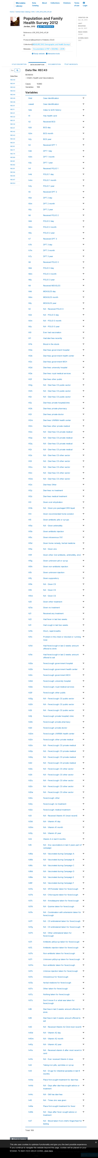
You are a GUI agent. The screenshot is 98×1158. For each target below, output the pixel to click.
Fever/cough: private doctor (55, 728)
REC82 (12, 165)
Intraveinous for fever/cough (55, 977)
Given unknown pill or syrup (55, 561)
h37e (30, 912)
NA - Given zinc (50, 549)
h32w (30, 792)
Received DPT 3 (50, 239)
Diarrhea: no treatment (53, 490)
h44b (30, 1085)
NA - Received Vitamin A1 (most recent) (60, 816)
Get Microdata (45, 27)
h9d (30, 291)
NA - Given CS (49, 584)
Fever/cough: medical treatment (56, 810)
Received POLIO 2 (51, 215)
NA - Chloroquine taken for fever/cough (60, 895)
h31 (29, 625)
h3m (30, 157)
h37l (30, 959)
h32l (30, 728)
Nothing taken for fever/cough (56, 994)
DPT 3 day (47, 244)
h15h (30, 566)
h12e (30, 373)
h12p (30, 438)
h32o (30, 745)
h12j (30, 403)
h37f (30, 921)
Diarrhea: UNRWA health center (57, 420)
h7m (30, 250)
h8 (29, 262)
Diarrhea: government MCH (55, 362)
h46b (30, 1112)
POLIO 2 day (48, 221)
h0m (30, 321)
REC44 (12, 139)
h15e (30, 549)
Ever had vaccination (52, 332)
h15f (30, 555)
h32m (30, 734)
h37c (30, 901)
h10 (29, 332)
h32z (30, 810)
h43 (30, 1071)
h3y (30, 163)
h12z (30, 496)
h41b (30, 1059)
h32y (30, 804)
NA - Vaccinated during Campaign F (58, 883)
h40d (30, 1033)
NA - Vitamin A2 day (52, 1033)
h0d (30, 315)
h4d (30, 174)
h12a (30, 350)
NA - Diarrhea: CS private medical (57, 432)
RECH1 (12, 83)
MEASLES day (49, 291)
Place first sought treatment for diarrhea (60, 1080)
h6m (30, 227)
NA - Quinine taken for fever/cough (58, 906)
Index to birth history (52, 110)
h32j (30, 716)
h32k (30, 722)
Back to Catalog (19, 1139)
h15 (29, 520)
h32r (30, 763)
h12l (30, 414)
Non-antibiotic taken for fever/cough (59, 953)
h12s (30, 455)
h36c (30, 865)
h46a (30, 1106)
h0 (29, 309)
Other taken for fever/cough (55, 988)
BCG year (47, 139)
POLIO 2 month (49, 227)
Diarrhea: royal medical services (57, 373)
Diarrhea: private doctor (53, 414)
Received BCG (49, 122)
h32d (30, 681)
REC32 (12, 124)
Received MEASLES (51, 285)
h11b (30, 344)
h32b (30, 669)
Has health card (50, 116)
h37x (30, 988)
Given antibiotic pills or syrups (56, 520)
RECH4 (12, 94)
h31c (30, 637)
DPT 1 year (48, 163)
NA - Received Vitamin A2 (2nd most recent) (62, 1027)
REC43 (12, 135)
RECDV (12, 183)
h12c (30, 362)
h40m (30, 1038)
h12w (30, 479)
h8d (30, 268)
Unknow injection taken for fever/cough (60, 971)
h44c (30, 1094)
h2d (30, 127)
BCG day (47, 127)
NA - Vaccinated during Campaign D (58, 871)
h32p (30, 751)
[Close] (96, 1142)
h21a (30, 607)
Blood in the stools (51, 344)
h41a (30, 1050)
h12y (30, 490)
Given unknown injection (53, 572)
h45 (30, 1100)
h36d (30, 871)
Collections (55, 3)
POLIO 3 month (49, 274)
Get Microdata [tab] (71, 64)
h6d (30, 221)
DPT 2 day (47, 198)
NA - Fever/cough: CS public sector (58, 698)
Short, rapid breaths (52, 631)
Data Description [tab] (37, 65)
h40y (30, 1044)
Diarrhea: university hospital (55, 367)
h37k (30, 953)
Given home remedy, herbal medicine (59, 543)
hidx (30, 110)
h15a (30, 525)
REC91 (12, 168)
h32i (30, 710)
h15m (30, 596)
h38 (30, 1009)
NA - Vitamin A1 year (52, 833)
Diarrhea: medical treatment (55, 496)
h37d (30, 906)
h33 (30, 816)
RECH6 (12, 102)
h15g (30, 561)
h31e (30, 654)
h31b (30, 631)
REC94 (12, 172)
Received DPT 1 (50, 145)
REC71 (12, 150)
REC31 (12, 120)
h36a (30, 854)
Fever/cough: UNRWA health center (58, 734)
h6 (29, 215)
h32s (30, 769)
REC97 (12, 179)
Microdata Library (20, 4)
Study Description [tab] (19, 64)
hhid (30, 98)
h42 (30, 1065)
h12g (30, 385)
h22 (30, 619)
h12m (30, 420)
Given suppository (51, 578)
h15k (30, 584)
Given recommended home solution (58, 514)
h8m (30, 274)
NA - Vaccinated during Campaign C (58, 865)
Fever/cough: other (51, 798)
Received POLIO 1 (50, 168)
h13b (30, 508)
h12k (30, 408)
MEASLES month (50, 297)
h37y (30, 994)
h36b (30, 860)
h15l (30, 590)
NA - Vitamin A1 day (51, 821)
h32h (30, 704)
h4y (30, 186)
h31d (30, 646)
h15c (30, 537)
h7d (30, 244)
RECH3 (12, 91)
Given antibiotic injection (53, 531)
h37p (30, 983)
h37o (30, 977)
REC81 (12, 161)
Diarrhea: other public (52, 379)
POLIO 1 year (49, 186)
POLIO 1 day (48, 174)
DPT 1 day (47, 151)
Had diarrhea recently (52, 338)
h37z (30, 1000)
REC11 (12, 109)
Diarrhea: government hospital (56, 350)
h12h (30, 391)
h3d (30, 151)
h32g (30, 698)
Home (12, 12)
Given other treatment (52, 602)
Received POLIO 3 (51, 262)
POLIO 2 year (49, 233)
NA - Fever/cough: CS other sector (58, 769)
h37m (30, 965)
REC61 (12, 146)
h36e (30, 877)
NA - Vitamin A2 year (52, 1044)
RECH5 (12, 98)
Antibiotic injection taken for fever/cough (60, 947)
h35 (30, 845)
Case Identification (51, 98)
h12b (30, 356)
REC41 (12, 128)
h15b (30, 531)
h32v (30, 786)
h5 (29, 192)
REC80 (12, 157)
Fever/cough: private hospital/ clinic (58, 716)
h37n (30, 971)
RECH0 (12, 80)
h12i (30, 397)
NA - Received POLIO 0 (53, 309)
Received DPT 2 (50, 192)
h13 (29, 502)
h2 (29, 122)
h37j (30, 947)
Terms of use (76, 4)
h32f (30, 692)
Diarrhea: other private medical (56, 426)
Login (85, 4)
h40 (30, 1027)
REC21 (12, 113)
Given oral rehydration (53, 502)
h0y (30, 326)
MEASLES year (49, 303)
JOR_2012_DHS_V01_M (43, 12)
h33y (30, 833)
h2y (30, 139)
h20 (30, 602)
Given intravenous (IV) (53, 537)
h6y (30, 233)
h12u (30, 467)
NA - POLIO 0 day (51, 315)
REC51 (12, 143)
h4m (30, 180)
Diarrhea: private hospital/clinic (56, 403)
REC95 (12, 176)
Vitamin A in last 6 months (54, 839)
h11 (29, 338)
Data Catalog (35, 4)
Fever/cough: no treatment (54, 804)
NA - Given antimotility (52, 525)
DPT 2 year (48, 209)
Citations (67, 3)
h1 (29, 116)
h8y (30, 280)
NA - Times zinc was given (54, 1100)
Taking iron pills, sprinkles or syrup (58, 1065)
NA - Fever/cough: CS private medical (59, 745)
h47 (30, 1121)
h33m (30, 827)
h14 (29, 514)
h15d (30, 543)
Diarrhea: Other (50, 484)
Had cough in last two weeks (55, 625)
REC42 (12, 131)
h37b (30, 895)
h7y (30, 256)
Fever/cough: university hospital (57, 681)
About (44, 3)
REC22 (12, 117)
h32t (30, 775)
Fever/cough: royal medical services (58, 687)
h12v (30, 473)
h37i (30, 942)
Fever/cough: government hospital (58, 663)
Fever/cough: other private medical (58, 739)
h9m (30, 297)
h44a (30, 1080)
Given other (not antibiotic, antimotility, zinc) (62, 555)
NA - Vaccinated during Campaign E (58, 877)
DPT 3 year (48, 256)
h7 (29, 239)
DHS (33, 12)
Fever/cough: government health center (60, 669)
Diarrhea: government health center (58, 356)
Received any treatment (53, 613)
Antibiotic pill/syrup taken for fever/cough (61, 942)
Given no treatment (51, 607)
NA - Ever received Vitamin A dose (58, 1059)
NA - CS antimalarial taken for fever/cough (61, 921)
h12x (30, 484)
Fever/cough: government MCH (57, 675)
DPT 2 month (49, 203)
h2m (30, 133)
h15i (30, 572)
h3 (29, 145)
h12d (30, 367)
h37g (30, 927)
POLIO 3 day (48, 268)
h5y (30, 209)
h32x (30, 798)
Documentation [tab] (54, 64)
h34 (30, 839)
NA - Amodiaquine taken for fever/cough (61, 901)
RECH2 (12, 87)
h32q (30, 757)
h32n (30, 739)
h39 (30, 1018)
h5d (30, 198)
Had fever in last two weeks (55, 619)
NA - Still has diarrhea (52, 1094)
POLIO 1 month (49, 180)
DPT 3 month (49, 250)
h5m (30, 203)
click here (48, 1151)
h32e (30, 687)
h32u (30, 780)
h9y (30, 303)
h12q (30, 443)
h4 (29, 168)
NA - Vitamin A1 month (53, 827)
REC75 (12, 154)
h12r (30, 449)
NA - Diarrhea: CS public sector (57, 385)
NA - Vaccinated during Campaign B (58, 860)
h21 (29, 613)
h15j (30, 578)
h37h (30, 933)
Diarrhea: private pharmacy (55, 408)
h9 (29, 285)
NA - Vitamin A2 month (53, 1038)
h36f (30, 883)
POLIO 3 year (49, 280)
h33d (30, 821)
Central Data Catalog (22, 12)
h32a (30, 663)
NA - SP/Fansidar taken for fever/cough (60, 889)
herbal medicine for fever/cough (57, 983)
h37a (30, 889)
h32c (30, 675)
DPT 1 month (49, 157)
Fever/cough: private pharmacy (56, 722)
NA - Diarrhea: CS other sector (56, 455)
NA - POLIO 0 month (52, 321)
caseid (31, 104)
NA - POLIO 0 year (51, 326)
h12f (30, 379)
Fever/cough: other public (54, 692)
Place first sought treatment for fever (59, 1106)
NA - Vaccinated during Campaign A (58, 854)
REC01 (12, 106)
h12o (30, 432)
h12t (30, 461)
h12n (30, 426)
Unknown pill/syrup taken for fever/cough (61, 959)
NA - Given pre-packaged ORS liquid (59, 508)
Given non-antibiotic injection (55, 566)
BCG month (48, 133)
